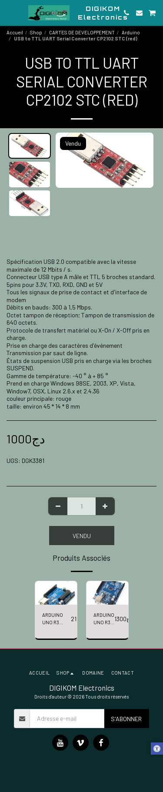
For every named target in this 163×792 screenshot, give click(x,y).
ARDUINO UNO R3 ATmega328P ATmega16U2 (56, 619)
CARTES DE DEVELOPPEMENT (82, 32)
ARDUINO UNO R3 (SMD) (103, 619)
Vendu (82, 535)
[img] (56, 593)
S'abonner (126, 718)
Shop (36, 32)
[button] (9, 12)
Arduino (131, 32)
